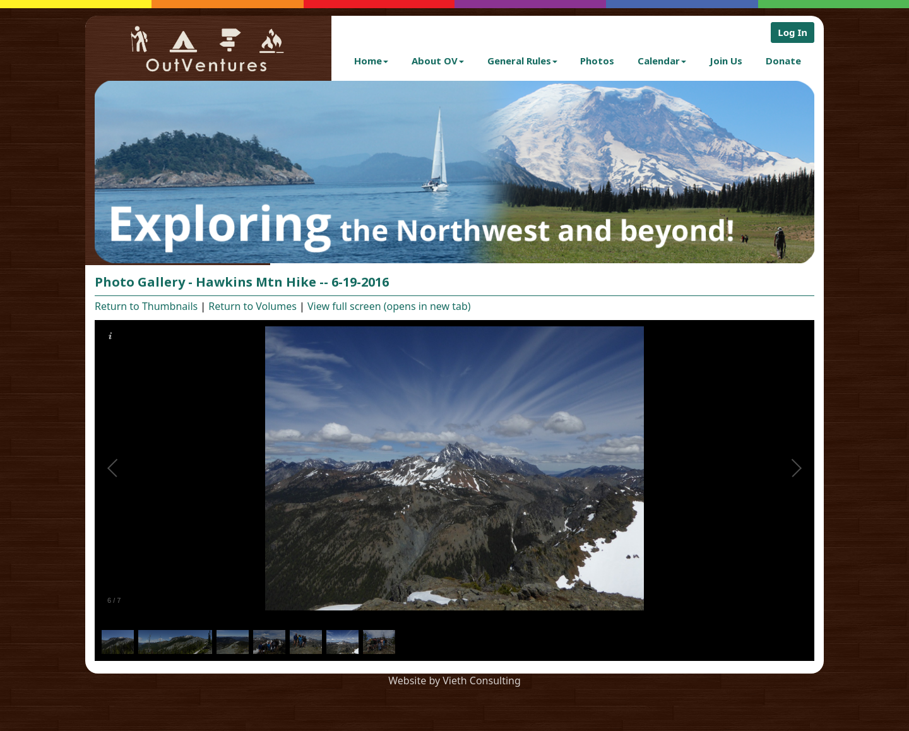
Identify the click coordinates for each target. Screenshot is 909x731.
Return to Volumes (252, 306)
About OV (438, 60)
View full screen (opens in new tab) (389, 306)
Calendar (662, 60)
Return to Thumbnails (146, 306)
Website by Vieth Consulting (454, 680)
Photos (597, 60)
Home (371, 60)
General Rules (522, 60)
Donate (783, 60)
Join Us (726, 60)
